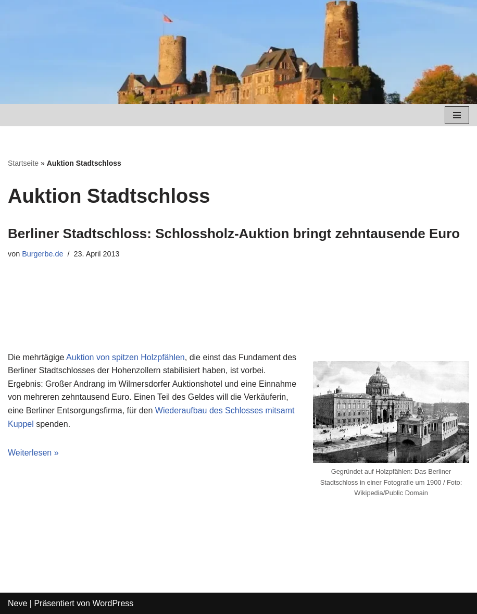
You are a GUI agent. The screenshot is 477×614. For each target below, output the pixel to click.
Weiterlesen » (33, 452)
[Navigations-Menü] (457, 115)
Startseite (23, 163)
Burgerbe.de (42, 254)
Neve (17, 603)
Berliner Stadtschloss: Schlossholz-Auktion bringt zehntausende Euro (234, 233)
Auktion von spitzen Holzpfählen (125, 357)
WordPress (112, 603)
